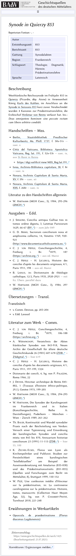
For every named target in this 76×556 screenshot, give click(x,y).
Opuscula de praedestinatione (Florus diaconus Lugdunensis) (40, 517)
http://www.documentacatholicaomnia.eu (38, 243)
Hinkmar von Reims (34, 114)
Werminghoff (25, 341)
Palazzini (62, 373)
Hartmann (22, 201)
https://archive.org (24, 255)
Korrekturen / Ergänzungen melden (30, 547)
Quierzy (13, 99)
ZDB (60, 353)
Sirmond (20, 219)
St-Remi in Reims (28, 157)
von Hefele (28, 248)
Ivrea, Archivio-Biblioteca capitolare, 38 (37, 167)
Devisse (19, 381)
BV (30, 227)
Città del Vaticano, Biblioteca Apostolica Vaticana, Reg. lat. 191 (40, 151)
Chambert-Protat (57, 496)
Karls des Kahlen (28, 103)
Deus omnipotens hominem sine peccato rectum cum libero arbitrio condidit (38, 120)
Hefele (24, 260)
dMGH (17, 204)
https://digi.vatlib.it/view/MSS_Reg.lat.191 (42, 162)
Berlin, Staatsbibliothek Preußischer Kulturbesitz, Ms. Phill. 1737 (40, 139)
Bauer (20, 422)
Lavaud (21, 272)
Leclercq (44, 260)
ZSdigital (18, 356)
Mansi (24, 232)
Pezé (19, 481)
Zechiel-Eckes (26, 449)
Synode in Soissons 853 (22, 107)
